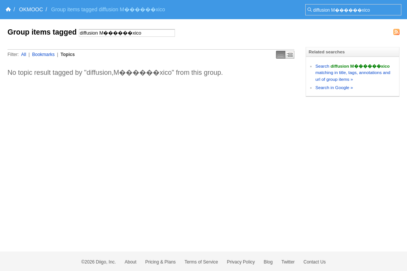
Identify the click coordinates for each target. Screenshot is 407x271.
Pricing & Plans (160, 262)
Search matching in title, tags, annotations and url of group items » (352, 73)
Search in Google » (334, 87)
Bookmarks (43, 54)
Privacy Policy (241, 262)
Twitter (288, 262)
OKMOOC (31, 9)
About (130, 262)
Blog (268, 262)
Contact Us (314, 262)
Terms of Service (201, 262)
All (23, 54)
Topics (67, 54)
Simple (280, 55)
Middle (289, 55)
